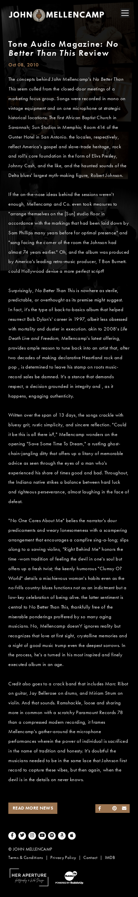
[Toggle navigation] (125, 13)
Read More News (33, 808)
